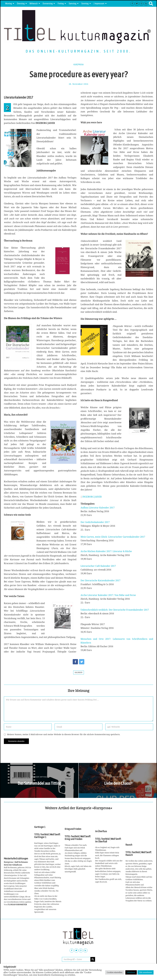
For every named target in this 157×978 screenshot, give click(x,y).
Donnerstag (48, 3)
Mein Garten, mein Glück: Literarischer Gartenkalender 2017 (113, 536)
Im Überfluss (101, 831)
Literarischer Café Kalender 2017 (98, 565)
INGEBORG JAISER (92, 496)
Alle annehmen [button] (145, 972)
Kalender (78, 672)
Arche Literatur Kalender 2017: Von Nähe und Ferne (108, 595)
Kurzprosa (79, 64)
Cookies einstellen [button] (114, 972)
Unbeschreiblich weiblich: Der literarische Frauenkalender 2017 (115, 609)
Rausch (128, 844)
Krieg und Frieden (73, 829)
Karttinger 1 (39, 827)
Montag (8, 3)
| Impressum (99, 3)
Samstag (72, 3)
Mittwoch (34, 3)
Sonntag (84, 3)
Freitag (61, 3)
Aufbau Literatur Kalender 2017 (98, 507)
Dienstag (21, 3)
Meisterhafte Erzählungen (16, 858)
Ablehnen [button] (131, 972)
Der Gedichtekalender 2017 (95, 522)
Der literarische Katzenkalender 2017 (100, 580)
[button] (92, 959)
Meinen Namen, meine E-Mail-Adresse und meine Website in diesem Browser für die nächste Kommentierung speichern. (63, 734)
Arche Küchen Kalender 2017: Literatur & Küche (106, 551)
